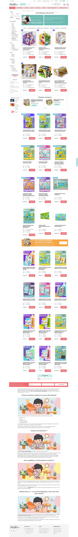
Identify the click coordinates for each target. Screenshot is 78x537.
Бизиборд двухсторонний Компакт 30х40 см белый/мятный (29, 268)
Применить (15, 74)
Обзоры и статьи (15, 97)
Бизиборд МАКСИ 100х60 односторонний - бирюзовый (28, 226)
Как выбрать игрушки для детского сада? (17, 101)
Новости (15, 79)
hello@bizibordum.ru (29, 528)
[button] (26, 46)
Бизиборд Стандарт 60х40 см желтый (27, 162)
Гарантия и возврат (57, 531)
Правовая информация (44, 532)
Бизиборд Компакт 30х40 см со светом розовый (60, 131)
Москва (12, 1)
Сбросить (15, 76)
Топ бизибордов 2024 (17, 111)
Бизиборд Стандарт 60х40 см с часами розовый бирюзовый (43, 194)
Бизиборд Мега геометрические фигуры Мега (44, 226)
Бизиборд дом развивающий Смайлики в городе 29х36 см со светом (37, 100)
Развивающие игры (62, 7)
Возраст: (12, 65)
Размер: (12, 59)
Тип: (11, 43)
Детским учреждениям (52, 7)
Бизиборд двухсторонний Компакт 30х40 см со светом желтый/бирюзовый (61, 331)
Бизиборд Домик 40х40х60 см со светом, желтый (28, 81)
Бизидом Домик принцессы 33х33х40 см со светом (44, 48)
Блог (52, 0)
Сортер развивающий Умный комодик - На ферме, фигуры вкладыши (61, 81)
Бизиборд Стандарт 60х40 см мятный (43, 162)
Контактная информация (44, 529)
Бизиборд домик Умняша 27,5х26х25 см (59, 100)
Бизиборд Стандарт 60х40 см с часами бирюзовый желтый (59, 162)
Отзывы (62, 1)
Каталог (23, 4)
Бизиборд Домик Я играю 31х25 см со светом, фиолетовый (29, 48)
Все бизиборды (19, 7)
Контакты (56, 0)
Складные (38, 7)
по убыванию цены (39, 28)
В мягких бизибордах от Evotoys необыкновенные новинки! (14, 91)
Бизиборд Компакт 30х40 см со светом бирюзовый (44, 131)
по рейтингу (52, 28)
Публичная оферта (43, 531)
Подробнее (34, 105)
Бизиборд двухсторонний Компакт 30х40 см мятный (29, 300)
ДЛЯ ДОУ (12, 7)
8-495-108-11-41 (57, 3)
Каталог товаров (56, 529)
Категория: (13, 21)
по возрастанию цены (31, 28)
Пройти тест (63, 242)
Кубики (44, 7)
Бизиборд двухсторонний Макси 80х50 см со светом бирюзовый (61, 363)
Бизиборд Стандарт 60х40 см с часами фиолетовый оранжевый (28, 194)
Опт (67, 0)
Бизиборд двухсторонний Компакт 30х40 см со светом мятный (29, 363)
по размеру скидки (63, 28)
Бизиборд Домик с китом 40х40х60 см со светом (60, 48)
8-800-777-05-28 (57, 4)
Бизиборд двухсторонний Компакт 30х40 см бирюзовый (45, 268)
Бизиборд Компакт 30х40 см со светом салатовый (29, 131)
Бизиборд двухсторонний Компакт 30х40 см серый (61, 300)
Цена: (11, 11)
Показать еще (45, 375)
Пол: (11, 52)
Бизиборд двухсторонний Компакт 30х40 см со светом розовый (45, 363)
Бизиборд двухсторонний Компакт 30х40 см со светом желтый (45, 331)
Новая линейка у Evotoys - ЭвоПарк (14, 83)
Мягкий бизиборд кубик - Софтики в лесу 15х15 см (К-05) (44, 81)
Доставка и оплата (57, 528)
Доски (32, 7)
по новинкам (57, 28)
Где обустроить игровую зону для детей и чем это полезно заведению (17, 106)
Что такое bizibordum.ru (44, 528)
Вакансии (55, 532)
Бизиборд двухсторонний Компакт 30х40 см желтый (61, 268)
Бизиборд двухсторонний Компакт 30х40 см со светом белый (29, 331)
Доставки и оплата (46, 0)
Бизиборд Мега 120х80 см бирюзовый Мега (60, 226)
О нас (35, 0)
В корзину (32, 57)
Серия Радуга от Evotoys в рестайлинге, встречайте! (14, 87)
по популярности (46, 28)
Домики (26, 7)
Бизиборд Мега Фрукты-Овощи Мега (60, 194)
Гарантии (39, 0)
